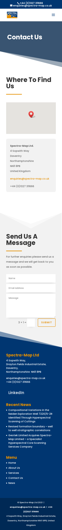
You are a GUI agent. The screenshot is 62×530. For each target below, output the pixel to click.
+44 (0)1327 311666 (31, 3)
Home (12, 463)
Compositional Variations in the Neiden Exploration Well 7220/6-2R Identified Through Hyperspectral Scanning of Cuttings (30, 415)
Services (13, 473)
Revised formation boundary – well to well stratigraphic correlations (30, 428)
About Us (14, 468)
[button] (32, 114)
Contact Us (15, 478)
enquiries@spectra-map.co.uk (29, 179)
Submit (46, 322)
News (11, 483)
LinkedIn (16, 392)
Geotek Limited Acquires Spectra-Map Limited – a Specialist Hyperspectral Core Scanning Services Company (30, 441)
